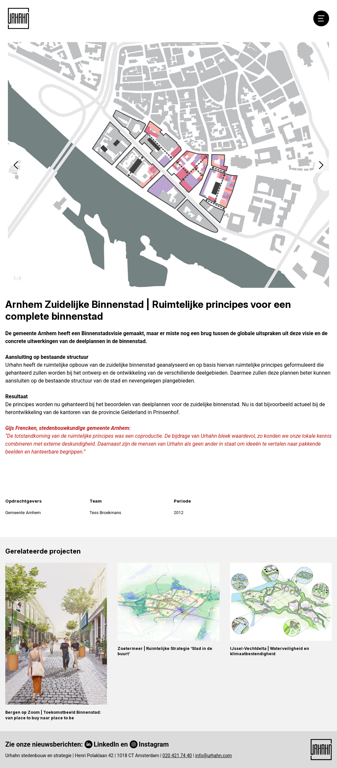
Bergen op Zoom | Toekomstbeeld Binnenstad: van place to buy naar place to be (53, 715)
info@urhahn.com (213, 755)
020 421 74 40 (177, 755)
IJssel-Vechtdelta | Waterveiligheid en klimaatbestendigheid (269, 651)
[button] (16, 165)
